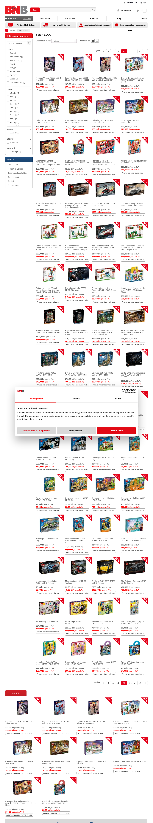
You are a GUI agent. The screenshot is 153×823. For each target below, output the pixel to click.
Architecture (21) (16, 60)
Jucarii (12, 30)
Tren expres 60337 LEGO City (47, 540)
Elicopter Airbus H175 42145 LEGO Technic (104, 204)
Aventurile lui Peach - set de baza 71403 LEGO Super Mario (133, 290)
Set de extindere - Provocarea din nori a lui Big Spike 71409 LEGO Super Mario (77, 248)
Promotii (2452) (15, 152)
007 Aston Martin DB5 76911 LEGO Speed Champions (133, 204)
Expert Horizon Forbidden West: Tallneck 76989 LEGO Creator (77, 332)
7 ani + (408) (14, 115)
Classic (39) (14, 79)
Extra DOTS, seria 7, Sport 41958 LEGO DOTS (132, 623)
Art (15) (12, 64)
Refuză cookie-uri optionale (37, 430)
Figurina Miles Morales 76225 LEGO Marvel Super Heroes (104, 79)
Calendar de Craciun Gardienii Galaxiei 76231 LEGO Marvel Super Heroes (48, 163)
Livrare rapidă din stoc (61, 25)
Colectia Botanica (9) (17, 83)
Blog (119, 18)
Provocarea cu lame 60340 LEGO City (76, 499)
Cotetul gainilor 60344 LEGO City (104, 459)
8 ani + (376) (14, 119)
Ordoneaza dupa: (43, 41)
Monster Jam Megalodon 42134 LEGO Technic (46, 582)
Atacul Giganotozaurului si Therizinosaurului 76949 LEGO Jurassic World (103, 332)
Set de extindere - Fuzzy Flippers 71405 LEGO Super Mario (104, 290)
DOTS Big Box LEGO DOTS (74, 623)
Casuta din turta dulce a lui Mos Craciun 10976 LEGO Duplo (132, 80)
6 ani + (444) (14, 111)
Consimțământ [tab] (36, 398)
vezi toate (27, 18)
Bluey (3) (13, 68)
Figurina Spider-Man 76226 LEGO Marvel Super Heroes (77, 79)
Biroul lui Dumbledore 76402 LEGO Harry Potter (76, 374)
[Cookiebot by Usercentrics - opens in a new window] (124, 391)
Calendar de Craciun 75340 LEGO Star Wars (47, 121)
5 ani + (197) (14, 108)
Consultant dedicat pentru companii (97, 25)
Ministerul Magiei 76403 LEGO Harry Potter (46, 374)
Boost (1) (13, 53)
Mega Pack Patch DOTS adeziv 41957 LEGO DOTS (47, 663)
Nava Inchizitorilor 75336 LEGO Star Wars (75, 289)
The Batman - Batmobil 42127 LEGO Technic (133, 582)
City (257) (13, 75)
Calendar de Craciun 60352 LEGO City (132, 121)
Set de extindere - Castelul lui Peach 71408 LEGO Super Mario (48, 248)
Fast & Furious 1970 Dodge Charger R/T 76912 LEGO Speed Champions (76, 205)
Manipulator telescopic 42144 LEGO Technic (48, 204)
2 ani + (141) (14, 97)
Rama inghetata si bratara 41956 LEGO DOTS (76, 663)
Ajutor (145, 2)
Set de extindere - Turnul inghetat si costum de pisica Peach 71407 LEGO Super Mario (47, 290)
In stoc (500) (14, 142)
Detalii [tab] (76, 398)
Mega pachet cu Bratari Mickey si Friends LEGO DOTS (134, 162)
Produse (19, 18)
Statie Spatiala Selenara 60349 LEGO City (46, 459)
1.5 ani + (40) (14, 93)
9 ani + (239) (14, 122)
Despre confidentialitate (17, 173)
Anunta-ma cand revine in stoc (48, 90)
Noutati (16, 693)
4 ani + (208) (14, 104)
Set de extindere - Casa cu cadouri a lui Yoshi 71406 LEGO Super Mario (132, 248)
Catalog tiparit (13, 177)
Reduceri (94, 18)
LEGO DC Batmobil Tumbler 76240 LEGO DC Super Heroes (133, 375)
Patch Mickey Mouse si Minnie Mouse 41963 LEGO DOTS (77, 163)
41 (140, 51)
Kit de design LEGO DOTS (47, 622)
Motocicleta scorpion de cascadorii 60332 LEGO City (75, 540)
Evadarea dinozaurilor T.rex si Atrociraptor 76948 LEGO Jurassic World (133, 332)
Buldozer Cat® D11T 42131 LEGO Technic (103, 582)
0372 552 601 (132, 3)
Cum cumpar (70, 18)
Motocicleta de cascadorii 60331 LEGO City (102, 540)
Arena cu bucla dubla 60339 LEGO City (103, 499)
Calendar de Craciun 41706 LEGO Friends (103, 121)
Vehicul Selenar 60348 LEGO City (74, 459)
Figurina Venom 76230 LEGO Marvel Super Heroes (48, 79)
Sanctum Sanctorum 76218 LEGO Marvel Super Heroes (48, 331)
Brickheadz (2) (15, 72)
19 (118, 51)
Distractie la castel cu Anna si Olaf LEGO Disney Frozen (133, 540)
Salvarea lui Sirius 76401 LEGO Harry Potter (102, 374)
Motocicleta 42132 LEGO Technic (75, 582)
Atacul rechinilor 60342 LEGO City (133, 459)
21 (130, 51)
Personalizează (77, 430)
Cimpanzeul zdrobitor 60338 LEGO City (133, 499)
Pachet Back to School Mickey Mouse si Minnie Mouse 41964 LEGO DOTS (103, 163)
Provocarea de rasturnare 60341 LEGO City (46, 499)
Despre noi (45, 18)
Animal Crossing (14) (17, 57)
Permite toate (116, 430)
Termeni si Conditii (15, 169)
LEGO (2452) (14, 133)
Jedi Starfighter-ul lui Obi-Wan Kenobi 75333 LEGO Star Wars (103, 248)
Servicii (10, 181)
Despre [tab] (117, 398)
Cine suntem (12, 165)
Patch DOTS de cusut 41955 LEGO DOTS (104, 663)
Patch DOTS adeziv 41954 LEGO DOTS (132, 663)
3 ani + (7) (13, 100)
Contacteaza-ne (14, 185)
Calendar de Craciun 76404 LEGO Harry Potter (76, 121)
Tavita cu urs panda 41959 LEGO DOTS (103, 623)
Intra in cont (126, 10)
